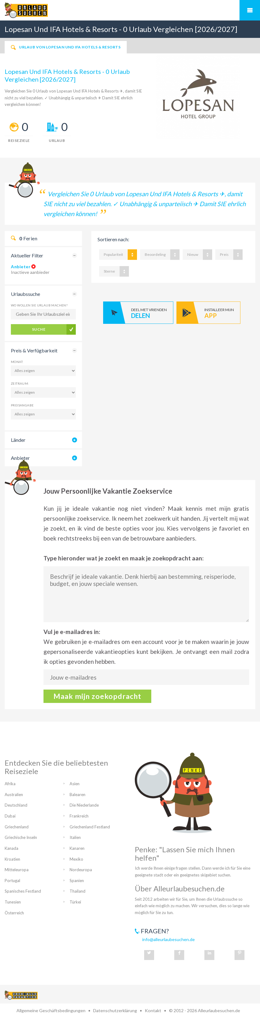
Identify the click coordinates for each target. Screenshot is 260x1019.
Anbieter (20, 266)
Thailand (77, 891)
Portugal (12, 880)
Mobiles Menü (249, 10)
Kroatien (12, 859)
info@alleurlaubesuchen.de (168, 939)
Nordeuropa (81, 869)
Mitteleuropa (17, 869)
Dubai (10, 815)
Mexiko (76, 859)
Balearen (77, 794)
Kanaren (77, 848)
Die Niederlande (84, 805)
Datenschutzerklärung (115, 1010)
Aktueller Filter (27, 255)
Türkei (75, 901)
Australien (14, 794)
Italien (75, 837)
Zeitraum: (20, 383)
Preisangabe (22, 405)
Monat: (17, 362)
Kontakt (153, 1010)
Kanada (11, 848)
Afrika (10, 783)
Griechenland (17, 826)
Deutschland (16, 805)
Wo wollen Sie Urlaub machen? (39, 305)
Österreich (14, 912)
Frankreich (79, 815)
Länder (18, 440)
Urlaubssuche (25, 294)
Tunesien (13, 901)
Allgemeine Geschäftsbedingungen (50, 1010)
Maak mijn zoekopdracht (97, 696)
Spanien (77, 880)
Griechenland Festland (90, 826)
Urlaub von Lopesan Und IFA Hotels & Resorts (66, 47)
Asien (75, 783)
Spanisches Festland (23, 891)
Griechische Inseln (21, 837)
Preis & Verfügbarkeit (34, 350)
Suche (38, 329)
